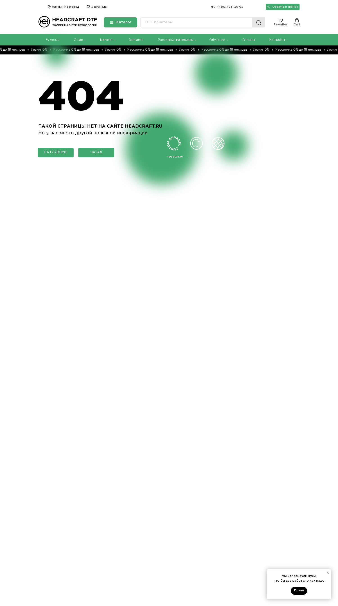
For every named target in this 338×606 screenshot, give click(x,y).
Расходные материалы (176, 40)
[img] (88, 7)
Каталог (106, 40)
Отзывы (248, 40)
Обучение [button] (217, 40)
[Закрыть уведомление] (328, 572)
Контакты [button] (277, 40)
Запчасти (136, 40)
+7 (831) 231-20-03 (230, 7)
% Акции (52, 40)
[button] (283, 7)
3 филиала (99, 7)
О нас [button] (78, 40)
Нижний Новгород (65, 7)
